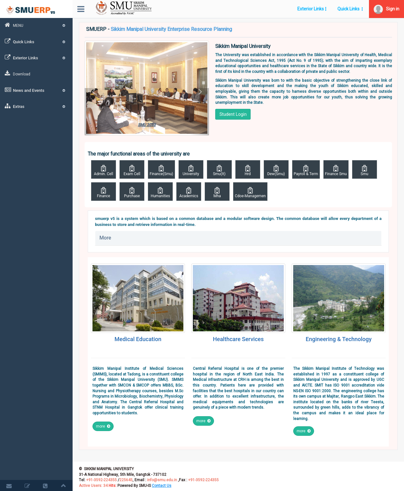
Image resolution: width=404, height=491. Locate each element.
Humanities (160, 192)
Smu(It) (219, 170)
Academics (188, 192)
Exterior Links (36, 57)
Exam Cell (132, 170)
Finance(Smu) (161, 170)
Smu (364, 170)
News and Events (36, 90)
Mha (217, 192)
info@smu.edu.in (162, 480)
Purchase (132, 192)
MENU (36, 25)
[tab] (238, 238)
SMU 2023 (147, 124)
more (103, 426)
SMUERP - (159, 29)
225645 (126, 480)
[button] (386, 9)
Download (17, 74)
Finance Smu (336, 170)
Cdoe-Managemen (250, 192)
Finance (103, 192)
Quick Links (36, 41)
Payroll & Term (306, 170)
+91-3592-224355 (101, 480)
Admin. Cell (103, 170)
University (191, 170)
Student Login (233, 114)
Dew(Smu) (276, 170)
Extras (36, 106)
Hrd (247, 170)
